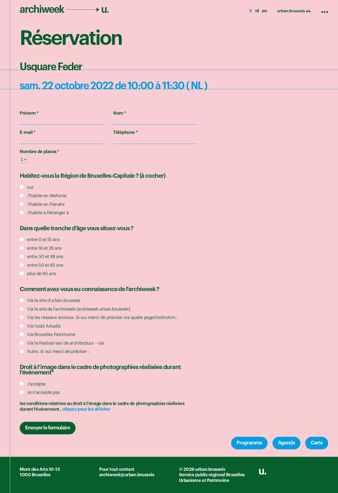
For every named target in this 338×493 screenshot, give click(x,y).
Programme (249, 442)
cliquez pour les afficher (86, 409)
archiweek (64, 9)
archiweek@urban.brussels (126, 475)
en (264, 11)
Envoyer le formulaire (47, 427)
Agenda (286, 442)
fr (250, 11)
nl (257, 11)
